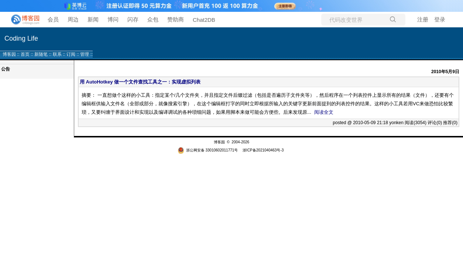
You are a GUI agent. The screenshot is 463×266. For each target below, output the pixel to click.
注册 (422, 19)
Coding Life (21, 38)
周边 (73, 19)
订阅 (70, 54)
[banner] (22, 19)
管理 (84, 54)
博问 (113, 19)
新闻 (93, 19)
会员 (53, 19)
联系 (57, 54)
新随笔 (41, 54)
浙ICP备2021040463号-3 (263, 150)
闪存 (132, 19)
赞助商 (175, 19)
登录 (439, 19)
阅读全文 (323, 112)
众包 (152, 19)
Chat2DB (204, 20)
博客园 (9, 54)
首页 (25, 54)
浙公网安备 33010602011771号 (208, 150)
